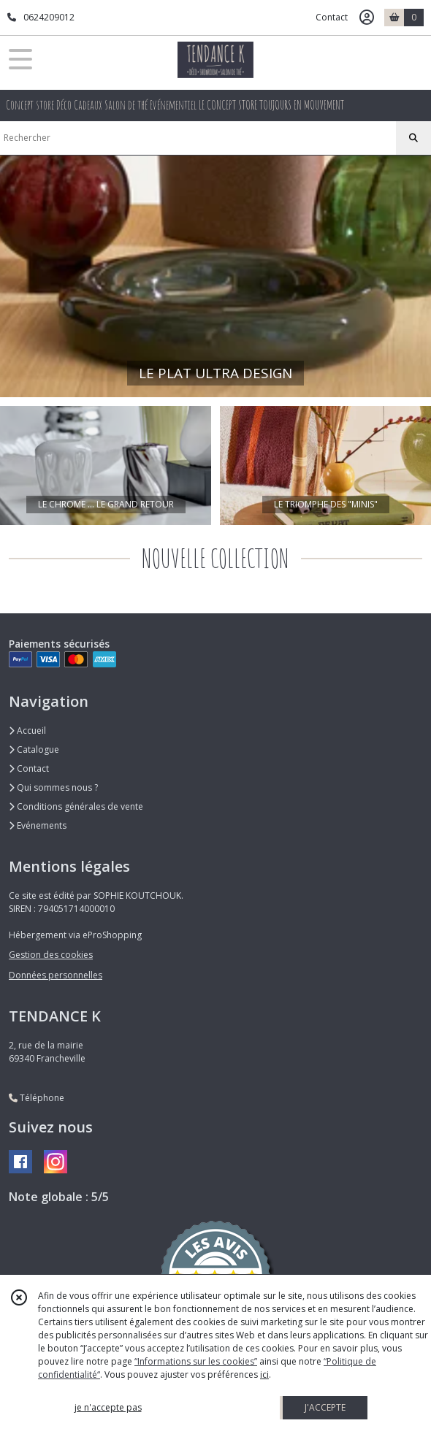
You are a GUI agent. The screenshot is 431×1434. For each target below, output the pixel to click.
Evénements (37, 825)
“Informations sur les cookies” (195, 1361)
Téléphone (36, 1098)
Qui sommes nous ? (53, 787)
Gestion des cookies (51, 954)
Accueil (27, 730)
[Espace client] (366, 17)
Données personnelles (55, 975)
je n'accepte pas (108, 1407)
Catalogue (34, 749)
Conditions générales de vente (76, 806)
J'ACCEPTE (325, 1407)
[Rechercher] (413, 138)
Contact (332, 17)
